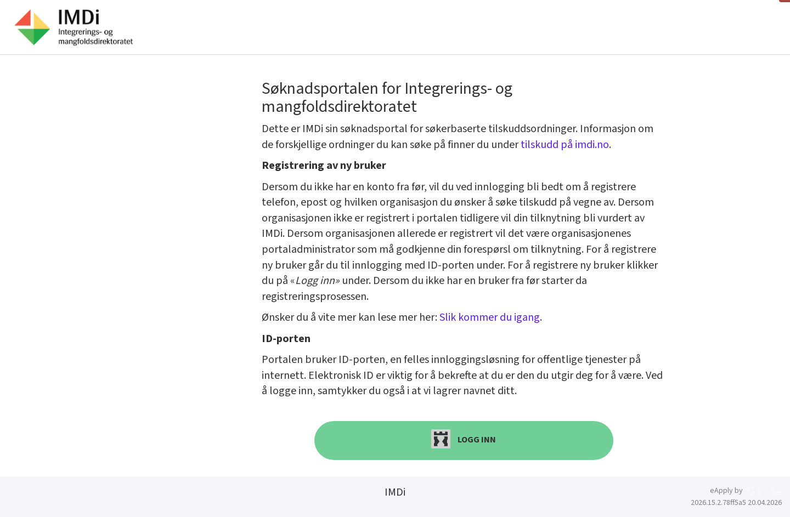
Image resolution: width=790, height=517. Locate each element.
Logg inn (463, 438)
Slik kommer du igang (489, 317)
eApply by (746, 490)
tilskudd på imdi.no (565, 144)
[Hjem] (73, 27)
